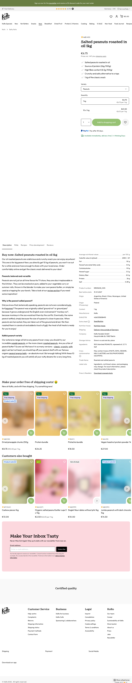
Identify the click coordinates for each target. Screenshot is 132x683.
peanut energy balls (18, 353)
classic (57, 346)
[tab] (7, 245)
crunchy (64, 346)
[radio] (105, 101)
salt (46, 325)
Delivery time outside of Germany (106, 330)
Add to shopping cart (106, 122)
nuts (69, 305)
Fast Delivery (8, 9)
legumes (9, 308)
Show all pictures (121, 680)
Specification (98, 321)
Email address (15, 545)
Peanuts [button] (86, 89)
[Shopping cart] (124, 16)
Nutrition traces (99, 326)
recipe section (53, 290)
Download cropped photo (103, 373)
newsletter (53, 3)
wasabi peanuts (18, 343)
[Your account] (116, 16)
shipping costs (101, 56)
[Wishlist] (111, 16)
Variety (83, 84)
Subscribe (61, 549)
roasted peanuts (50, 343)
